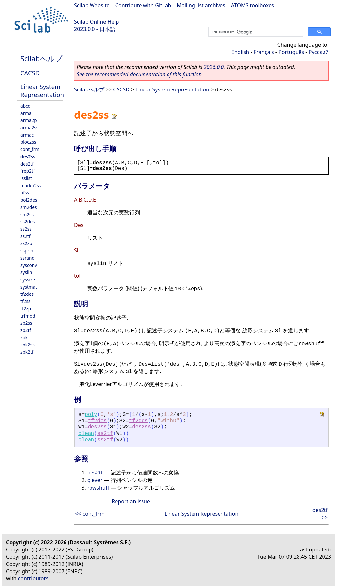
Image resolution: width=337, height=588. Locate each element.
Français (264, 52)
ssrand (27, 258)
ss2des (27, 221)
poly (91, 415)
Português (291, 52)
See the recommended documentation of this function (139, 74)
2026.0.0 (214, 67)
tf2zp (25, 308)
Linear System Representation (42, 90)
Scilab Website (92, 5)
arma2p (28, 120)
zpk (24, 337)
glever (94, 480)
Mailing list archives (201, 5)
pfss (24, 193)
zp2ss (26, 323)
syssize (27, 279)
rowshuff (98, 487)
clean (86, 434)
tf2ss (25, 301)
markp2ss (30, 185)
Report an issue (131, 501)
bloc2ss (28, 142)
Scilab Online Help (96, 21)
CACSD (29, 73)
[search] (255, 32)
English (240, 52)
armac (27, 135)
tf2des (27, 294)
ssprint (27, 250)
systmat (28, 287)
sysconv (28, 265)
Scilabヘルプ (41, 58)
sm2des (28, 207)
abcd (25, 106)
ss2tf (25, 236)
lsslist (26, 178)
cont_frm (29, 149)
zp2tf (25, 330)
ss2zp (26, 243)
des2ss (27, 156)
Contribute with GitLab (143, 5)
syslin (26, 272)
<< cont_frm (90, 513)
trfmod (27, 316)
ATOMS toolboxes (252, 5)
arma (26, 113)
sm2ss (27, 214)
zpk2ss (27, 345)
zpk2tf (26, 352)
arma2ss (29, 127)
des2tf (27, 164)
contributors (33, 578)
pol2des (28, 200)
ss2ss (26, 229)
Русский (319, 52)
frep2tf (27, 171)
